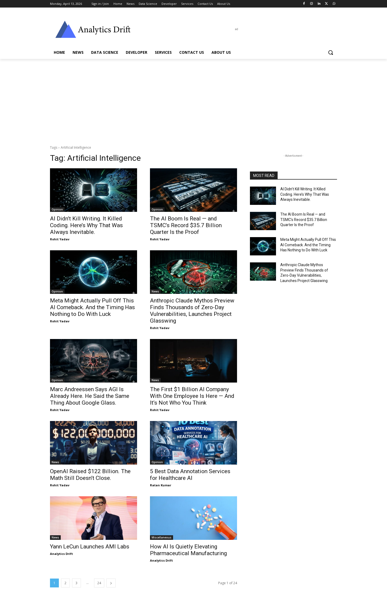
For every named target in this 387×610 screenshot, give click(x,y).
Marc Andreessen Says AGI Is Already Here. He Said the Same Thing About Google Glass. (89, 396)
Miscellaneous (161, 537)
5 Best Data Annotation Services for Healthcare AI (190, 474)
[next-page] (111, 583)
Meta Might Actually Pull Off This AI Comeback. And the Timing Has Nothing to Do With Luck (92, 307)
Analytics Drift (61, 554)
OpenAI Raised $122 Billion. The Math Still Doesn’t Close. (90, 474)
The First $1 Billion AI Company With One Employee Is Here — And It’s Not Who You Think (192, 396)
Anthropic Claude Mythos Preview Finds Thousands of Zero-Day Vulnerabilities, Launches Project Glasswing (192, 310)
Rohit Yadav (59, 239)
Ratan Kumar (160, 485)
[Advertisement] (193, 99)
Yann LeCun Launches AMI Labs (89, 546)
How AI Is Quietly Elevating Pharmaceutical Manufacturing (188, 550)
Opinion (57, 209)
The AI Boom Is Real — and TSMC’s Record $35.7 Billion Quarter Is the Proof (186, 225)
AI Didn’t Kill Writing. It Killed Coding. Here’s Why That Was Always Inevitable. (86, 225)
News (155, 291)
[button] (330, 52)
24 (99, 583)
